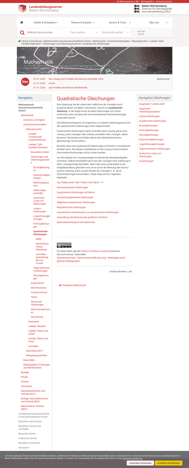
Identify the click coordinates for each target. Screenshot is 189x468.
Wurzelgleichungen (41, 277)
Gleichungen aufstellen (39, 192)
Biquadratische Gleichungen (71, 207)
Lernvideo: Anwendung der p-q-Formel (42, 259)
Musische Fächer (27, 433)
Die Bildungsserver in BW (128, 1)
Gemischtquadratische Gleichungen (75, 197)
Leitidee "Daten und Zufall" (38, 332)
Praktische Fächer (27, 438)
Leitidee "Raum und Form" (38, 340)
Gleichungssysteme (41, 184)
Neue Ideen (29, 360)
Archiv (52, 83)
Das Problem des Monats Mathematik (68, 87)
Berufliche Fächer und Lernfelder (29, 427)
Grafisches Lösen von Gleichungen (39, 201)
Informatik (26, 386)
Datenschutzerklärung (155, 458)
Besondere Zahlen (40, 152)
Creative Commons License (94, 251)
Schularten (23, 447)
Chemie (24, 381)
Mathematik (99, 41)
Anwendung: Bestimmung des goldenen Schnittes (82, 217)
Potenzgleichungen (41, 225)
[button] (21, 22)
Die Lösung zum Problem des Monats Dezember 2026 (76, 79)
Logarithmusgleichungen (41, 217)
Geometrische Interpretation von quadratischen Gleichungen (88, 212)
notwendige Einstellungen (140, 463)
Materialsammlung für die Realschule (76, 222)
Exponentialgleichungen (41, 176)
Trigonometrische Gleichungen (41, 269)
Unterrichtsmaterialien (118, 41)
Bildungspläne (147, 1)
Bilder (39, 239)
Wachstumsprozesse (40, 311)
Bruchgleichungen (41, 169)
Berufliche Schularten (29, 443)
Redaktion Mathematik (74, 285)
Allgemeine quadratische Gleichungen (76, 202)
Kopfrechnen (37, 283)
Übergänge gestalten (36, 355)
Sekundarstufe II (34, 350)
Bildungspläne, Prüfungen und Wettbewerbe (36, 366)
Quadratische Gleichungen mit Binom (76, 192)
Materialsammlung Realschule (42, 246)
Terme (34, 297)
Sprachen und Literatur (30, 421)
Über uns (154, 22)
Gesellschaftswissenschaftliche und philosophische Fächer (34, 415)
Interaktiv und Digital (34, 120)
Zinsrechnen (37, 317)
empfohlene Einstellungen (168, 463)
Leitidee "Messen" (37, 326)
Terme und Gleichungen (37, 303)
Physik (24, 377)
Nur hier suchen (141, 32)
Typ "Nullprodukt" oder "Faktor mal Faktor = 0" (80, 182)
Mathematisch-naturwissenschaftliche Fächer (67, 41)
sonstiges (33, 346)
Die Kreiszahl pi (38, 287)
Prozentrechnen (39, 292)
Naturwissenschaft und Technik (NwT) (33, 392)
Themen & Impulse (81, 22)
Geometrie (33, 321)
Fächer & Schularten (45, 22)
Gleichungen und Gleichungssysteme (62, 43)
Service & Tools (117, 22)
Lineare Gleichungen (39, 210)
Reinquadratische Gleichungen (72, 187)
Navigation (25, 98)
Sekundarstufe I (140, 41)
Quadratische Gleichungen (40, 233)
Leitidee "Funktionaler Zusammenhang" (37, 137)
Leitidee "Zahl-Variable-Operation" (38, 146)
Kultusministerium (164, 1)
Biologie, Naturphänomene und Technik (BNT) (34, 400)
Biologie (25, 372)
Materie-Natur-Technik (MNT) (32, 407)
